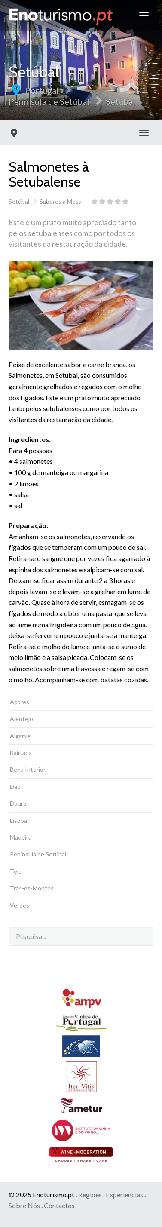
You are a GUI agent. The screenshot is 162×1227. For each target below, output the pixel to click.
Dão (15, 786)
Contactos (59, 1205)
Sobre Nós (24, 1205)
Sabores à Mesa (61, 201)
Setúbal (120, 101)
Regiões (90, 1194)
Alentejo (21, 718)
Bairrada (21, 752)
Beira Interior (28, 769)
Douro (18, 803)
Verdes (19, 905)
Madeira (20, 837)
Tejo (16, 871)
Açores (19, 702)
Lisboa (18, 820)
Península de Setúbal (49, 101)
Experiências (124, 1194)
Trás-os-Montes (32, 888)
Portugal (42, 90)
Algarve (20, 735)
